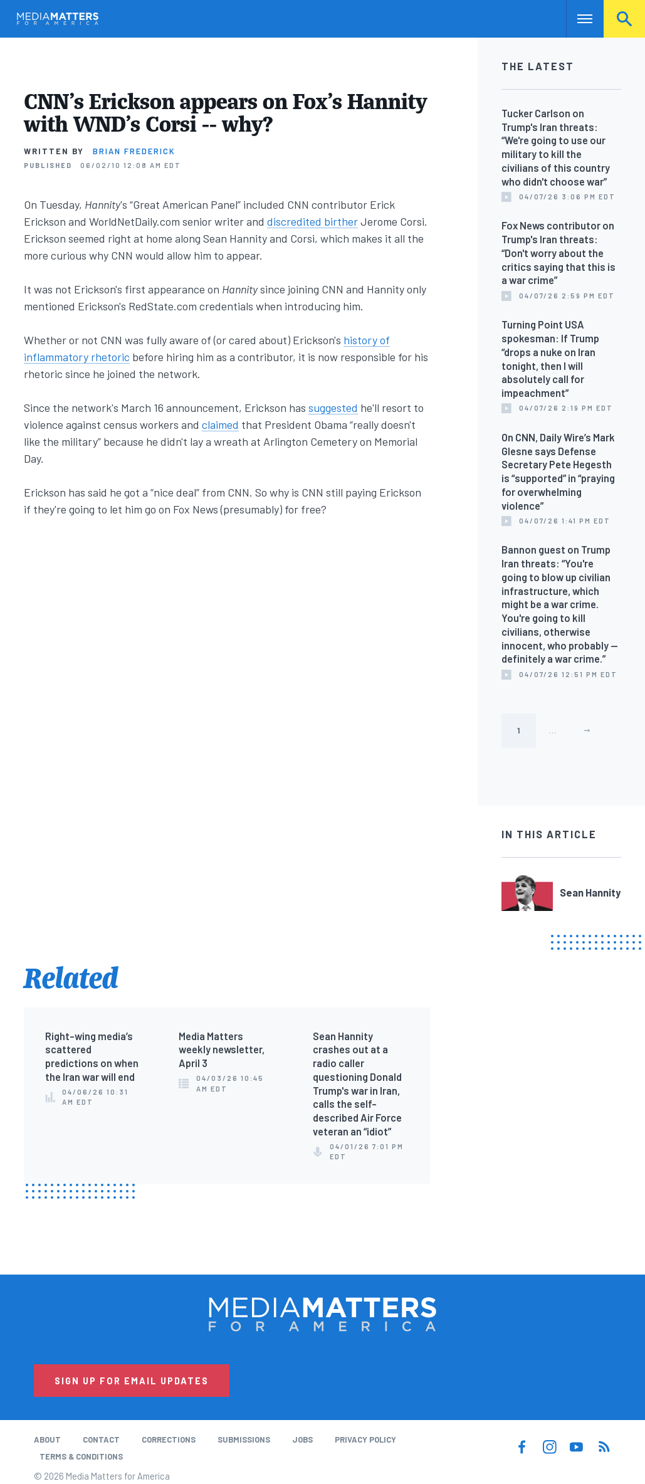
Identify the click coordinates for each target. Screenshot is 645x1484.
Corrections (169, 1439)
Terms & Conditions (81, 1456)
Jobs (302, 1439)
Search (624, 19)
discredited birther (312, 221)
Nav (577, 19)
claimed (220, 424)
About (47, 1439)
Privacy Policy (365, 1439)
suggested (333, 407)
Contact (101, 1439)
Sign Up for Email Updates (132, 1380)
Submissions (244, 1439)
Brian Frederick (134, 151)
